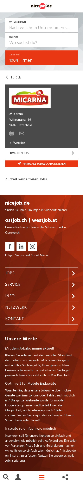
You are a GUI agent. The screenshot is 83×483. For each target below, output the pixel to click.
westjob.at (44, 220)
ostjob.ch (16, 220)
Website (17, 143)
